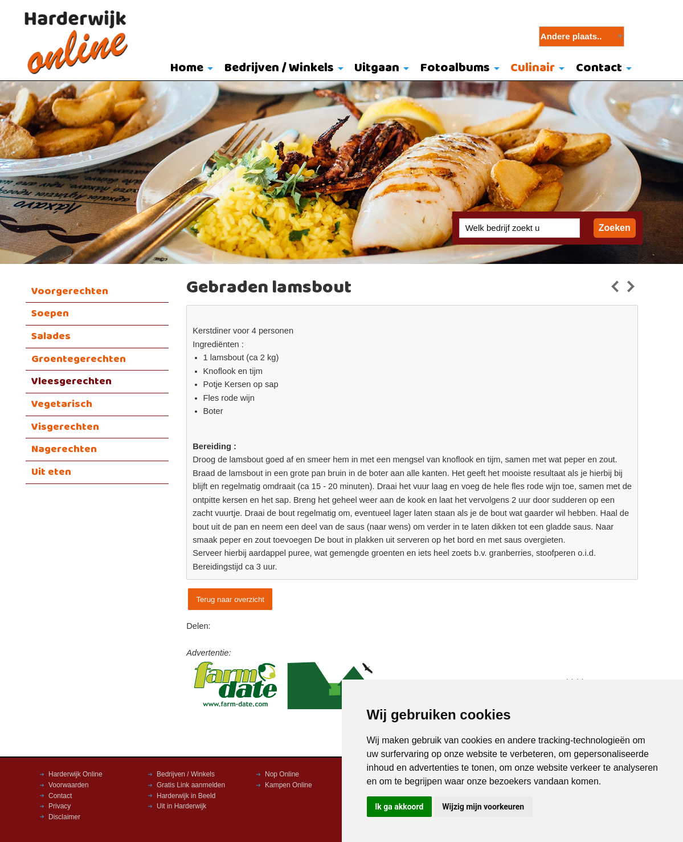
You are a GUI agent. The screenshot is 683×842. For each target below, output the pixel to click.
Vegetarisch (61, 404)
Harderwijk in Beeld (186, 796)
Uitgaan (376, 68)
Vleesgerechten (71, 381)
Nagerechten (64, 449)
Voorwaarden (68, 785)
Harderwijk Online (75, 774)
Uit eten (51, 472)
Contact (599, 68)
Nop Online (282, 774)
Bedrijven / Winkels (279, 68)
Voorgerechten (69, 291)
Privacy (59, 806)
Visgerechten (65, 427)
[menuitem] (189, 69)
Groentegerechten (78, 359)
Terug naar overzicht (230, 599)
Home (186, 68)
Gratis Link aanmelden (191, 785)
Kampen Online (288, 785)
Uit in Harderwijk (181, 806)
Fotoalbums (455, 68)
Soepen (50, 313)
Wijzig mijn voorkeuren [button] (483, 806)
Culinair (532, 68)
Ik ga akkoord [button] (399, 806)
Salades (51, 336)
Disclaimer (64, 817)
